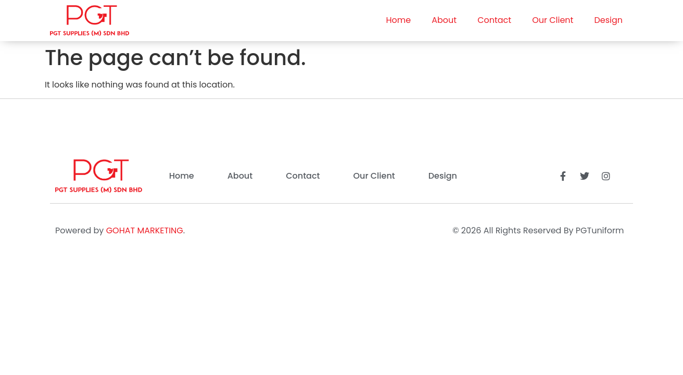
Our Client (552, 20)
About (444, 20)
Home (398, 20)
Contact (494, 20)
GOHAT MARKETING (144, 230)
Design (608, 20)
